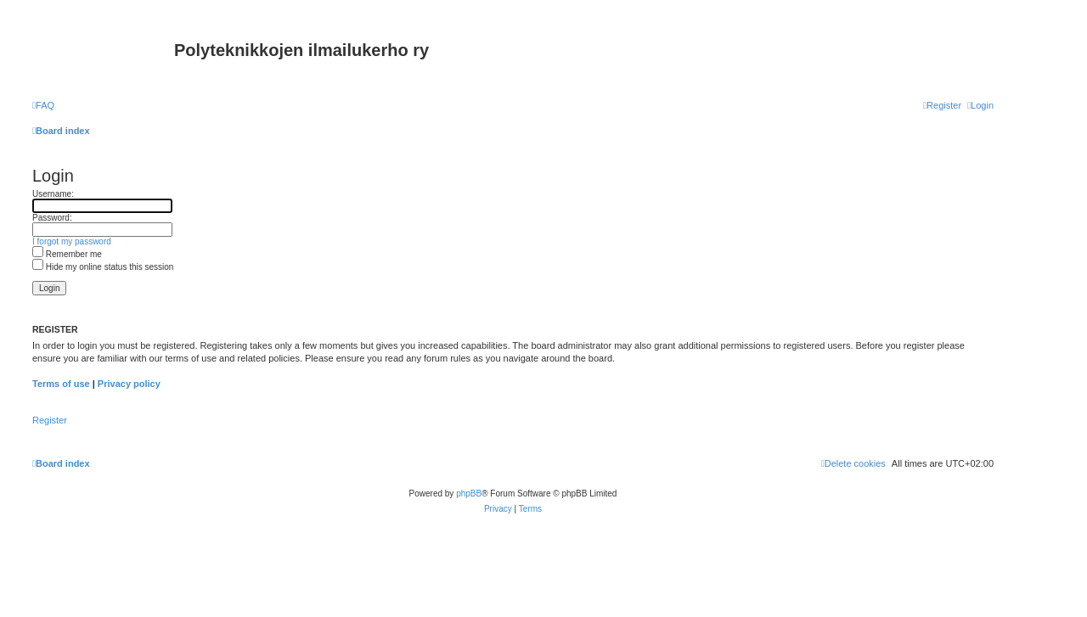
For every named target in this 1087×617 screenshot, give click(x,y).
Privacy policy (129, 384)
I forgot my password (71, 241)
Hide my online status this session (102, 267)
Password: (52, 217)
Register (49, 420)
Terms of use (61, 384)
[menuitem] (43, 105)
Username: (53, 194)
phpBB (469, 493)
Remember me (67, 254)
